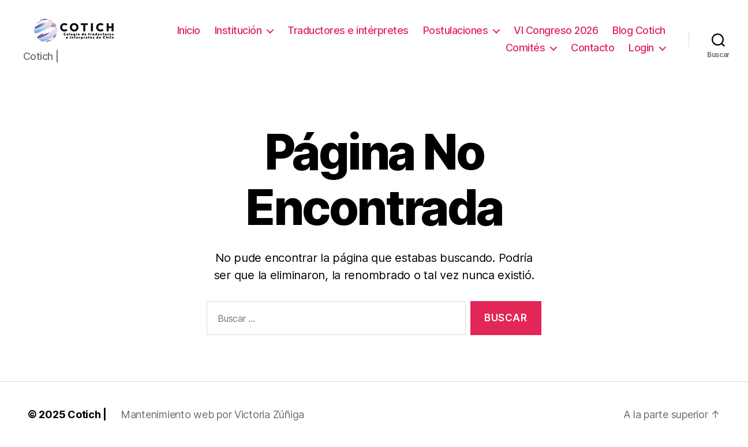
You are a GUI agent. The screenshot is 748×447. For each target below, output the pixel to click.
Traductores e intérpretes (348, 30)
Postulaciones (455, 30)
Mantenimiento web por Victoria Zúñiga (212, 414)
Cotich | (87, 414)
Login (641, 48)
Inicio (188, 30)
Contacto (592, 48)
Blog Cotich (638, 30)
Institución (238, 30)
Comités (525, 48)
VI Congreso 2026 (556, 30)
